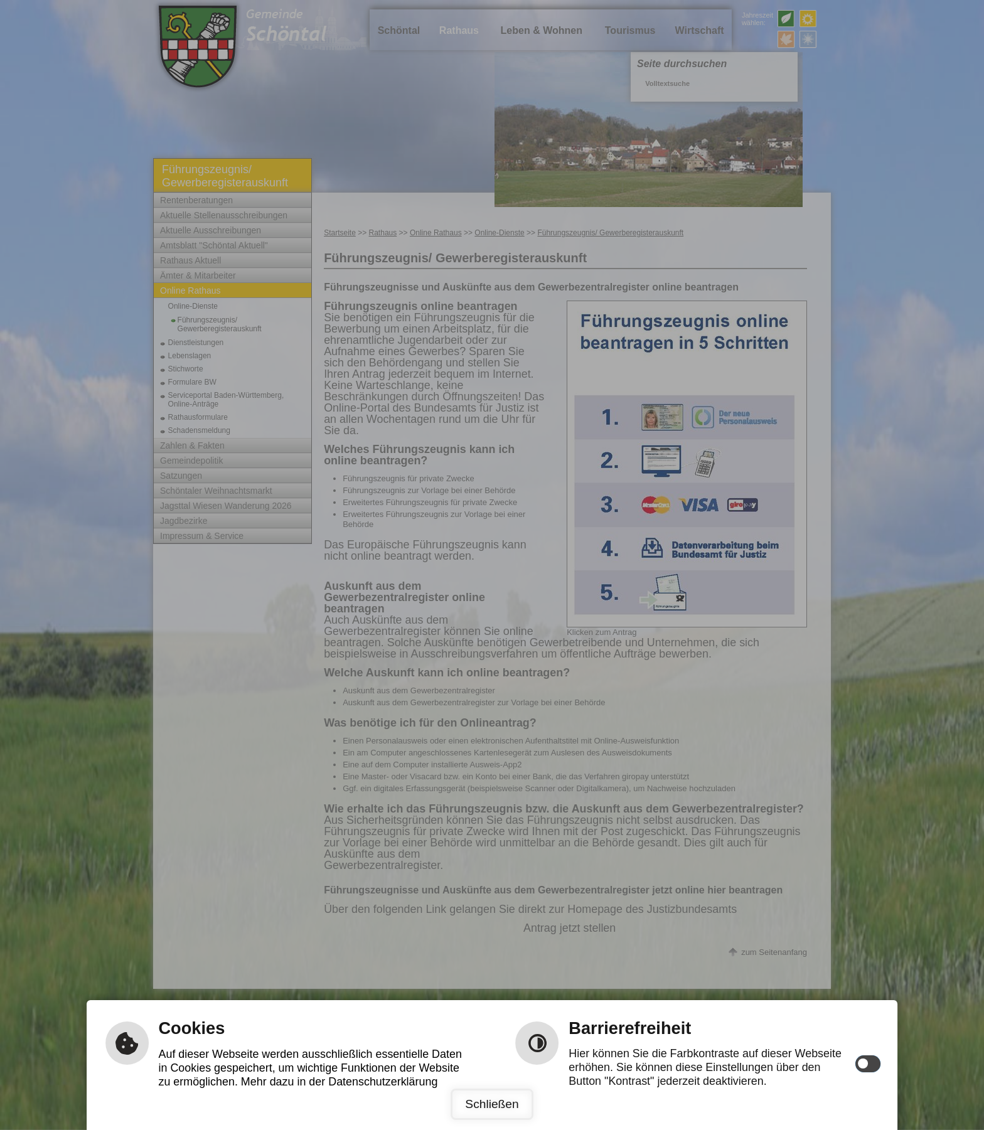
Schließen (491, 1104)
